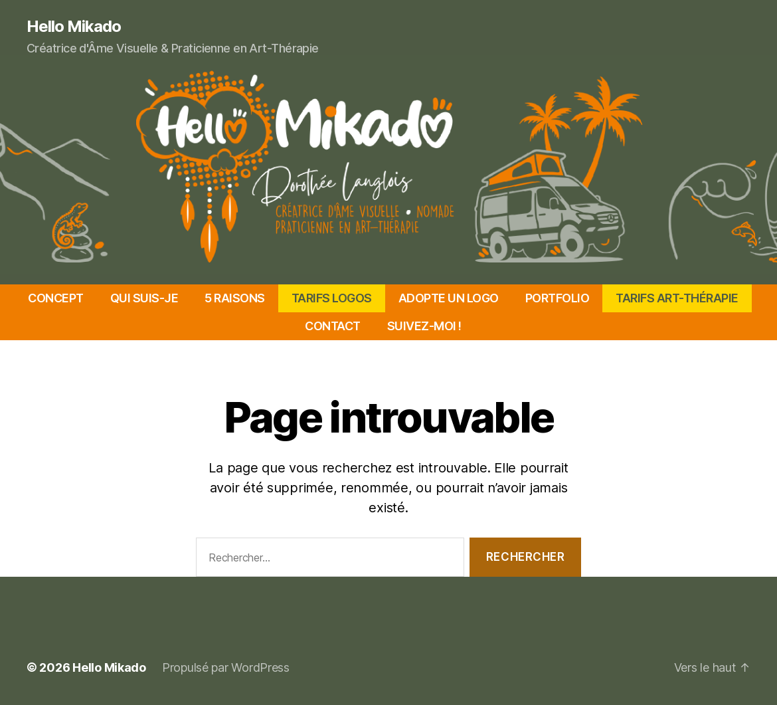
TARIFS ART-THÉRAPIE (677, 298)
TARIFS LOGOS (332, 298)
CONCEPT (56, 298)
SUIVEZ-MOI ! (424, 326)
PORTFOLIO (557, 298)
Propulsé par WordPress (226, 667)
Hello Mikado (74, 27)
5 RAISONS (235, 298)
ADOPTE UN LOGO (448, 298)
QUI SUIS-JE (144, 298)
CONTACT (333, 326)
